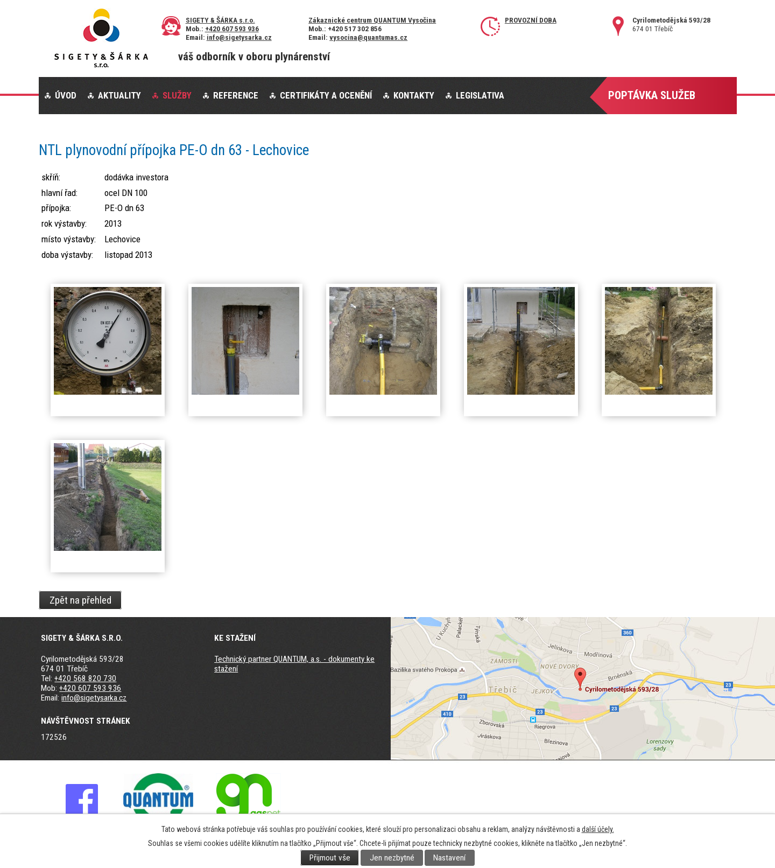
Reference (235, 95)
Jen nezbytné (392, 858)
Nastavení (449, 858)
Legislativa (480, 95)
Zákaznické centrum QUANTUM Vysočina (372, 20)
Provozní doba (530, 20)
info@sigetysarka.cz (239, 37)
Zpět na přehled (80, 600)
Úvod (65, 95)
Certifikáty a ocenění (326, 95)
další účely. (598, 829)
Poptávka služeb (651, 95)
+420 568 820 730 (85, 678)
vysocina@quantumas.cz (368, 37)
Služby (177, 95)
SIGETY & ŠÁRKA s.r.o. (220, 20)
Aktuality (119, 95)
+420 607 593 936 (232, 28)
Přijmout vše (329, 858)
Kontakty (413, 95)
